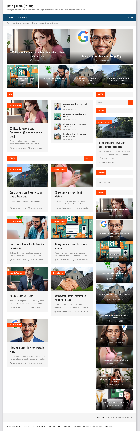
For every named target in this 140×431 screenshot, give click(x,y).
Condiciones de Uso (53, 426)
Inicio (11, 17)
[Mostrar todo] (88, 158)
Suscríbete (99, 426)
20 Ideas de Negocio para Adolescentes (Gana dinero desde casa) (35, 23)
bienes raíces (58, 273)
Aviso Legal (11, 426)
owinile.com (100, 418)
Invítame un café (89, 426)
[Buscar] (132, 17)
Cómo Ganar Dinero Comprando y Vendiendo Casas (70, 298)
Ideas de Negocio (15, 105)
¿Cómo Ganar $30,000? (21, 296)
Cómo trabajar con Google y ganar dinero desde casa (26, 194)
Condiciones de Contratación (72, 426)
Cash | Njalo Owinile (20, 5)
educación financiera (16, 273)
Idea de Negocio (22, 17)
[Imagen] (27, 111)
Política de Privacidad (23, 426)
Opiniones (108, 426)
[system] (129, 17)
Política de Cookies (39, 426)
